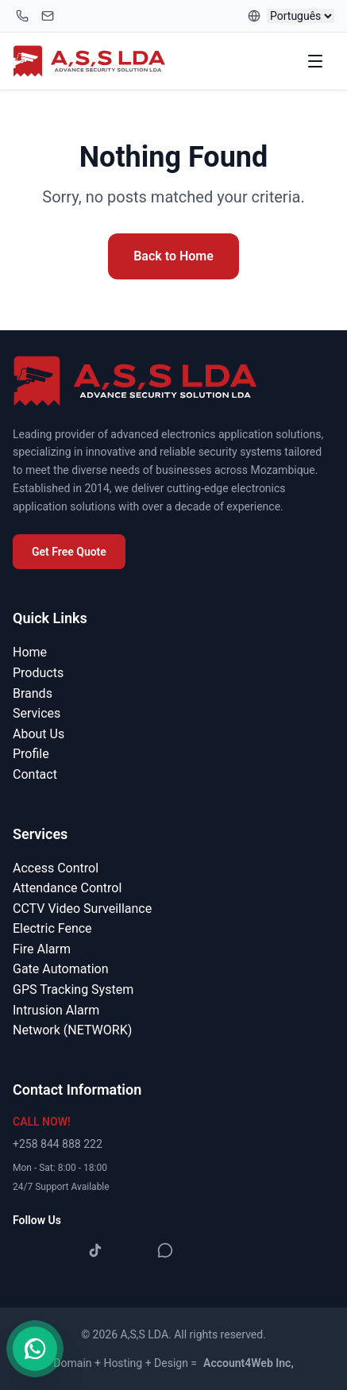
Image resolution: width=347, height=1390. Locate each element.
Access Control (55, 868)
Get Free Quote (69, 551)
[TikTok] (95, 1250)
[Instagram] (60, 1250)
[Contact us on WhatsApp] (35, 1348)
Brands (32, 693)
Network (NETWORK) (72, 1030)
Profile (31, 753)
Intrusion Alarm (56, 1010)
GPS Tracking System (73, 989)
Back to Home (173, 256)
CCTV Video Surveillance (82, 908)
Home (30, 652)
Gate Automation (60, 968)
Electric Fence (52, 928)
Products (38, 672)
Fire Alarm (42, 949)
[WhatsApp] (165, 1250)
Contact (35, 774)
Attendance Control (67, 887)
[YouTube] (130, 1250)
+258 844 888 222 (57, 1144)
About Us (38, 733)
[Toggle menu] (316, 61)
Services (36, 713)
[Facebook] (25, 1250)
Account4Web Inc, (248, 1363)
